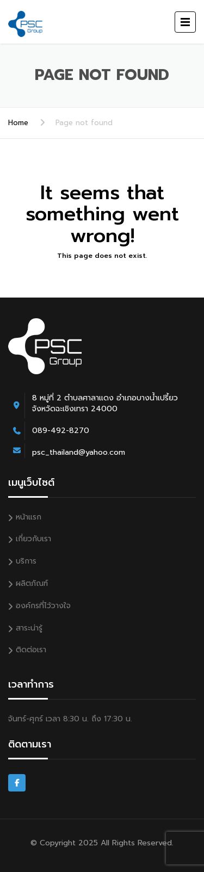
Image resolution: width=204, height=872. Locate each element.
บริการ (26, 561)
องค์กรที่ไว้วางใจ (43, 605)
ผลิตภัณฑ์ (32, 583)
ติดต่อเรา (31, 649)
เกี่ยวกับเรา (33, 539)
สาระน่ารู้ (29, 628)
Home (18, 122)
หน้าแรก (28, 517)
